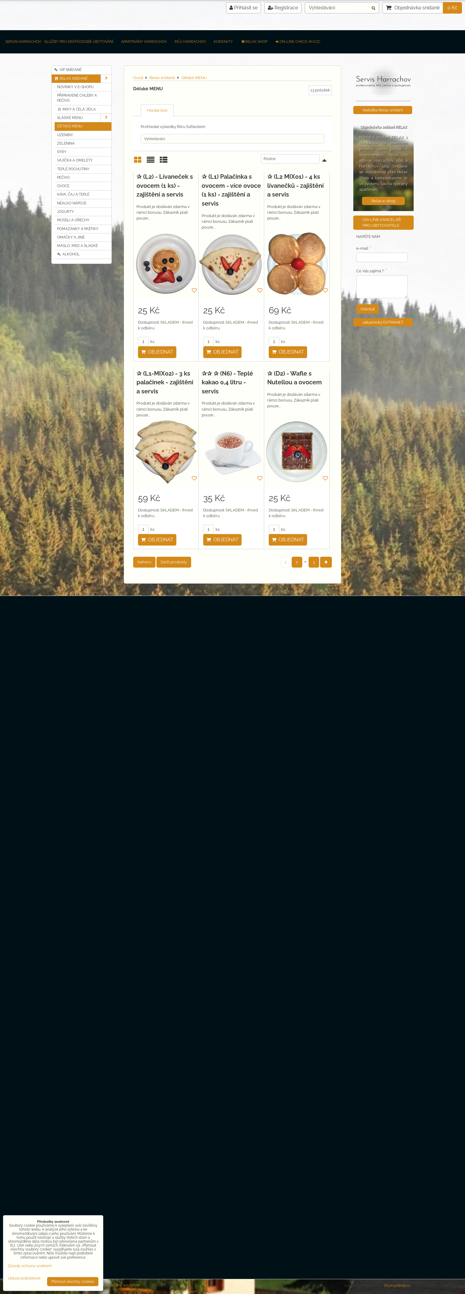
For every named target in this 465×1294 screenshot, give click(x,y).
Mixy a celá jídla (76, 109)
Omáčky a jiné (71, 237)
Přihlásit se (243, 8)
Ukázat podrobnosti (24, 1278)
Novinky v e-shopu (75, 87)
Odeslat (368, 309)
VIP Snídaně (68, 70)
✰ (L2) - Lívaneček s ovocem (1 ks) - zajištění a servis (164, 185)
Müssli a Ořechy (73, 220)
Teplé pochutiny (73, 169)
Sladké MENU (84, 118)
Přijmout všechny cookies (72, 1282)
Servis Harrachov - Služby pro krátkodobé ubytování (59, 42)
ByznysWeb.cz (397, 1285)
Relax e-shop (383, 201)
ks (146, 341)
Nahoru (144, 562)
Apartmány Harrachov (144, 42)
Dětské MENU (69, 126)
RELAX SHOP (254, 42)
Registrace (283, 8)
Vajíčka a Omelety (75, 160)
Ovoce (63, 186)
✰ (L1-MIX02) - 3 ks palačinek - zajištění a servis (164, 382)
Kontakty (223, 42)
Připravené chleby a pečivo (77, 98)
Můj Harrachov (190, 42)
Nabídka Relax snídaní (383, 110)
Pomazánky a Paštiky (77, 229)
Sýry (61, 152)
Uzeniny (65, 135)
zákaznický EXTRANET (383, 322)
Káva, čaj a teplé (73, 194)
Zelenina (66, 143)
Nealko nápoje (71, 203)
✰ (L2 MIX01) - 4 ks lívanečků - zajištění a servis (295, 185)
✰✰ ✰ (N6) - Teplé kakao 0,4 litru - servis (227, 382)
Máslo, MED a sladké (77, 246)
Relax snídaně (82, 79)
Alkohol (68, 254)
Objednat (157, 352)
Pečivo (63, 177)
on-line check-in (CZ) (297, 42)
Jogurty (65, 212)
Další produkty (174, 562)
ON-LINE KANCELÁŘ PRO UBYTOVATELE (382, 222)
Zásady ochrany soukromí (116, 1285)
